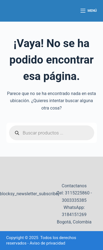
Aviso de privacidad (47, 243)
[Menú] (88, 11)
